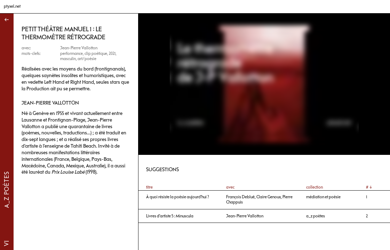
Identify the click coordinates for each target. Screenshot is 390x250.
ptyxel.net (12, 6)
